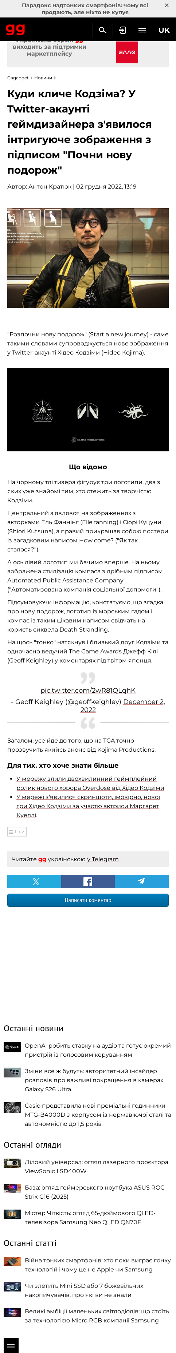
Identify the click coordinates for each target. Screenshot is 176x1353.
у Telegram (103, 859)
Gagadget (15, 28)
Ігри (19, 831)
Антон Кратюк (49, 186)
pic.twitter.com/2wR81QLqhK (88, 691)
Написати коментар (87, 900)
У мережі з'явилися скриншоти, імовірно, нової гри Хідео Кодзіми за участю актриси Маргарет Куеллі (88, 806)
